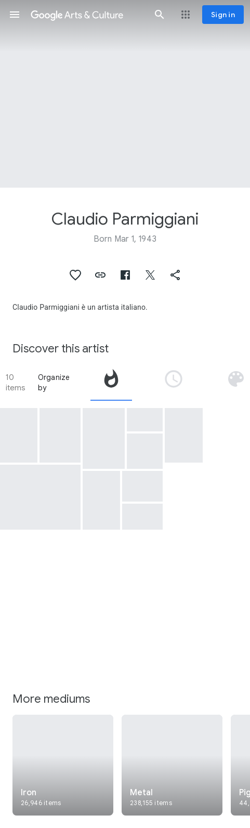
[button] (14, 14)
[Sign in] (223, 14)
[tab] (111, 382)
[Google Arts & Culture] (87, 14)
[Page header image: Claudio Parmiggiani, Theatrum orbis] (125, 94)
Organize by (54, 382)
